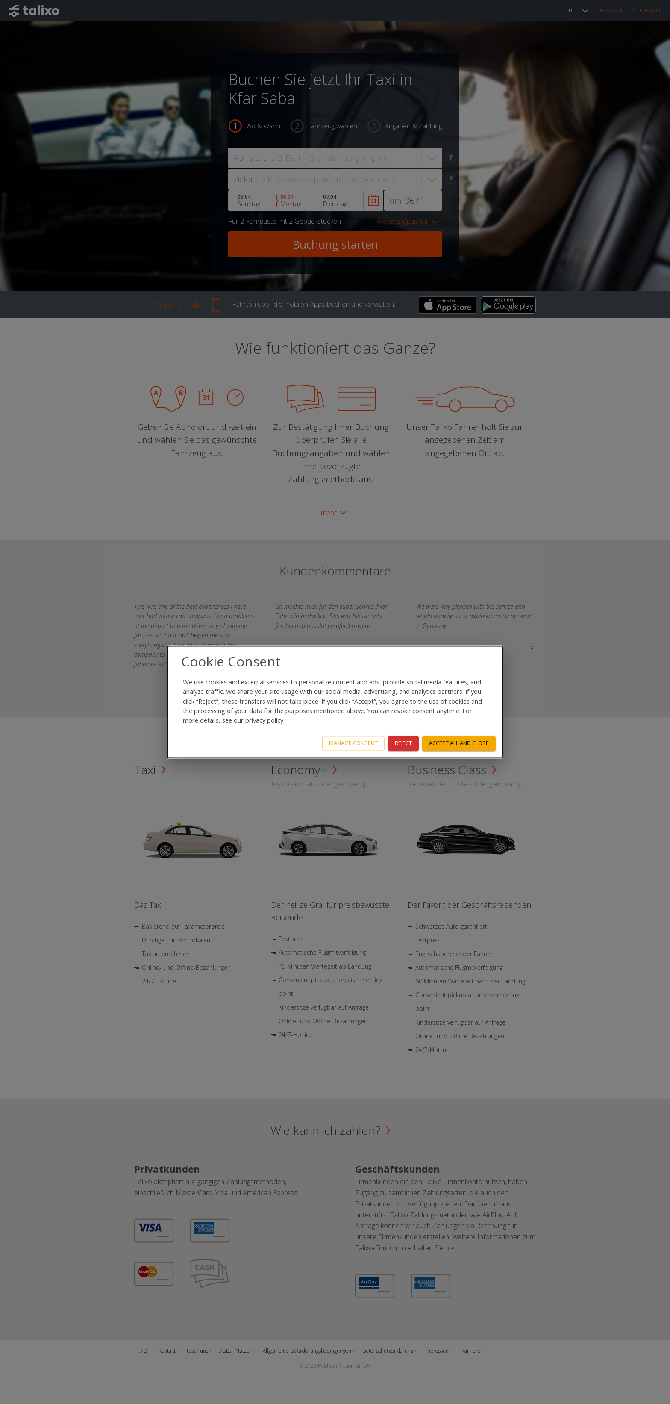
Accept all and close (459, 743)
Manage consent (353, 743)
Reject (403, 743)
